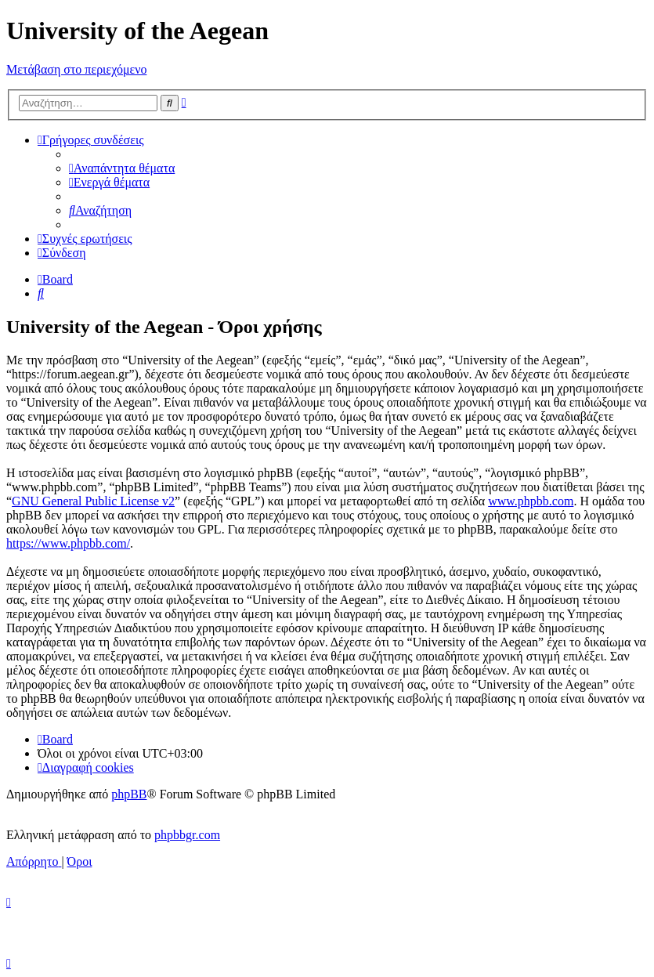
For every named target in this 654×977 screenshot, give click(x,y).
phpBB (128, 794)
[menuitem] (122, 168)
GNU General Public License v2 (93, 501)
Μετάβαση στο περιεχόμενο (76, 69)
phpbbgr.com (187, 834)
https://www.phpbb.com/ (68, 543)
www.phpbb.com (530, 501)
